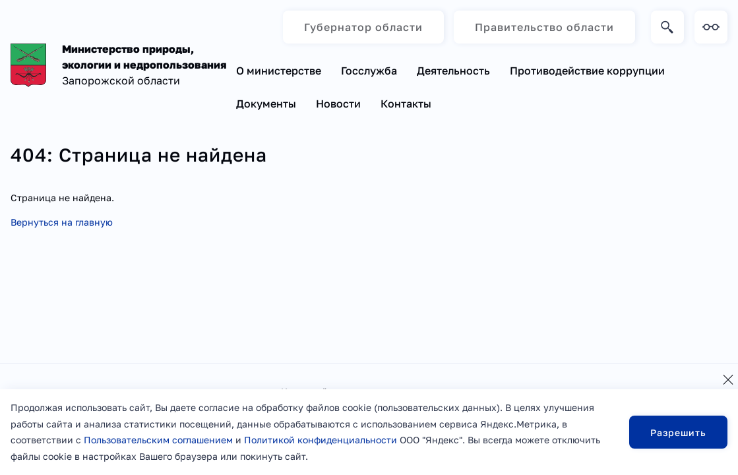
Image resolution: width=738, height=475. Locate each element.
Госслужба (369, 70)
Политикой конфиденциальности (320, 439)
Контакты (406, 103)
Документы (266, 103)
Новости (338, 103)
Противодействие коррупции (587, 70)
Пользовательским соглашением (158, 439)
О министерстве (278, 70)
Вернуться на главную (62, 222)
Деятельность (453, 70)
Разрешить (678, 432)
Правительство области (544, 27)
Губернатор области (363, 27)
